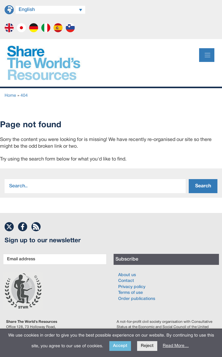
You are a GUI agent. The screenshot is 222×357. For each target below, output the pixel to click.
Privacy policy (131, 287)
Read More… (176, 346)
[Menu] (206, 55)
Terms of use (130, 293)
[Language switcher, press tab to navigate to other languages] (50, 9)
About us (127, 275)
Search (203, 186)
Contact (126, 281)
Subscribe (126, 259)
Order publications (136, 299)
